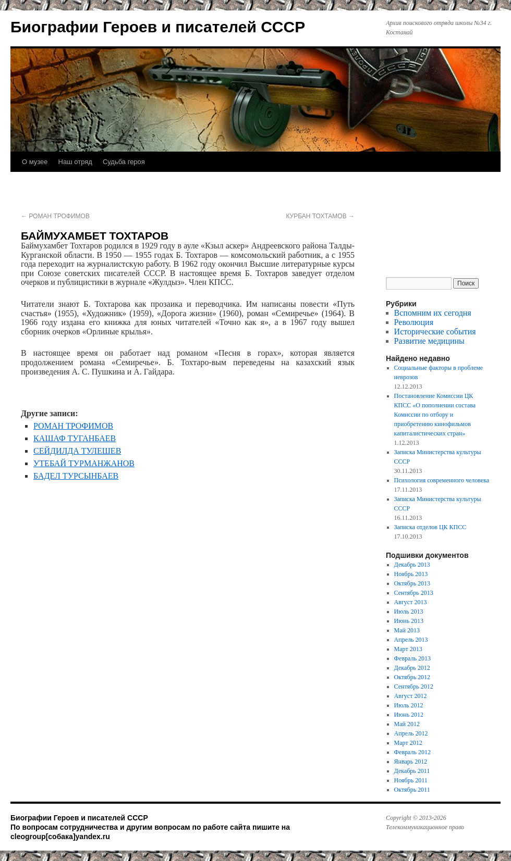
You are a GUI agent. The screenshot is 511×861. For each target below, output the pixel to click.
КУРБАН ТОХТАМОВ (320, 216)
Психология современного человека (442, 480)
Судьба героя (124, 162)
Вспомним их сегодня (432, 312)
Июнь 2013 (409, 621)
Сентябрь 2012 (413, 686)
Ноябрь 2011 (411, 780)
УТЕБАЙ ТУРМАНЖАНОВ (84, 463)
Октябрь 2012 (412, 677)
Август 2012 (410, 696)
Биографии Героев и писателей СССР (157, 26)
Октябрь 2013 (412, 583)
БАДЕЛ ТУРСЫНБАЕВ (75, 475)
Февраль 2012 (412, 752)
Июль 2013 (408, 611)
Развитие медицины (429, 340)
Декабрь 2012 (412, 667)
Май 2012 (407, 724)
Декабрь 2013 (412, 564)
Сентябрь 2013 (413, 592)
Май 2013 (407, 630)
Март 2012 (408, 742)
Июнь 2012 (409, 714)
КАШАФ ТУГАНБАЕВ (74, 438)
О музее (35, 162)
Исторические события (435, 331)
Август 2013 (410, 602)
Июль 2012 (408, 705)
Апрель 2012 (411, 733)
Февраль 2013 (412, 658)
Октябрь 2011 (412, 789)
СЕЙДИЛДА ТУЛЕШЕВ (77, 450)
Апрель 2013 (411, 639)
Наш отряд (75, 162)
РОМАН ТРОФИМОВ (55, 216)
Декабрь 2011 (412, 771)
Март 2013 (408, 649)
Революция (413, 322)
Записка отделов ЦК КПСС (430, 527)
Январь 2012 (411, 761)
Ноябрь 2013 (411, 574)
